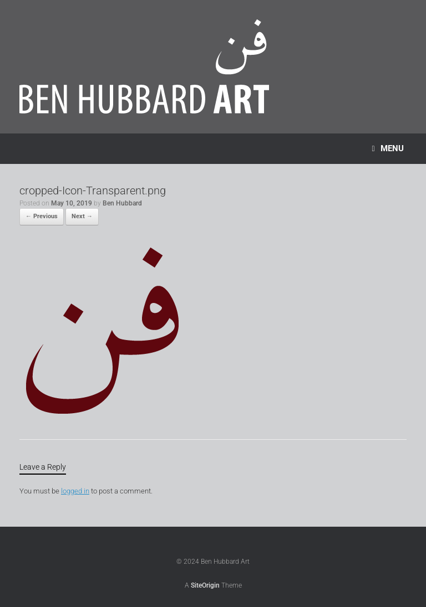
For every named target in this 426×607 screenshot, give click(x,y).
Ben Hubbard (122, 203)
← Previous (42, 216)
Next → (82, 216)
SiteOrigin (205, 585)
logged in (75, 491)
